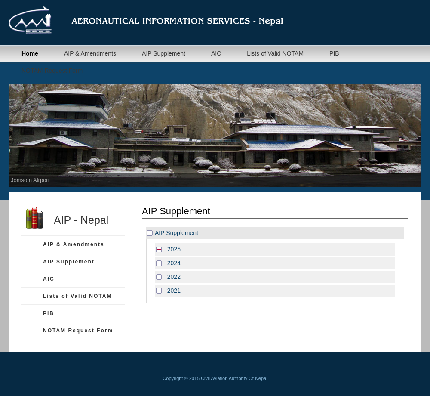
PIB (334, 53)
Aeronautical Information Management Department (159, 20)
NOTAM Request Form (52, 70)
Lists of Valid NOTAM (275, 53)
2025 (172, 249)
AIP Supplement (163, 53)
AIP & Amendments (90, 53)
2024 (172, 263)
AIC (216, 53)
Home (30, 53)
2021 (172, 290)
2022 (172, 276)
